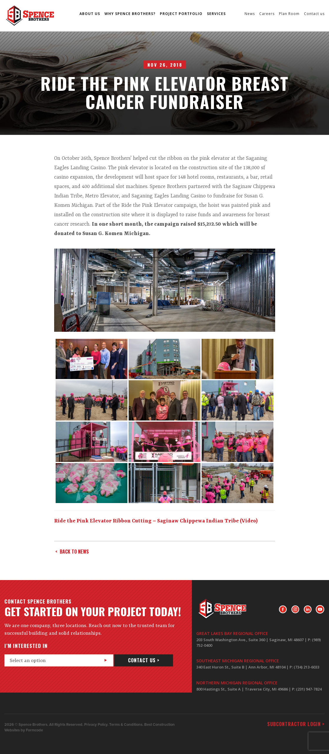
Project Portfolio (181, 13)
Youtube (320, 609)
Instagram (295, 609)
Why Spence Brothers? (129, 13)
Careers (267, 13)
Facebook (283, 609)
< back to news (72, 551)
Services (216, 13)
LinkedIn (307, 609)
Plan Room (289, 13)
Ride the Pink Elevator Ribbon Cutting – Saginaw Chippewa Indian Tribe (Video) (155, 521)
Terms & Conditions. (126, 724)
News (250, 13)
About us (89, 13)
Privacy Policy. (96, 724)
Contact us (314, 13)
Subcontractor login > (296, 724)
